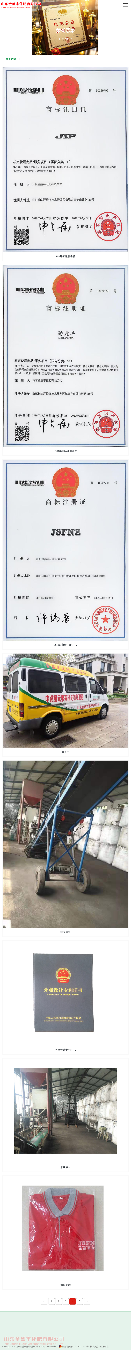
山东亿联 (104, 1346)
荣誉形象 (11, 59)
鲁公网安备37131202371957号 (74, 1346)
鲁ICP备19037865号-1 (48, 1346)
